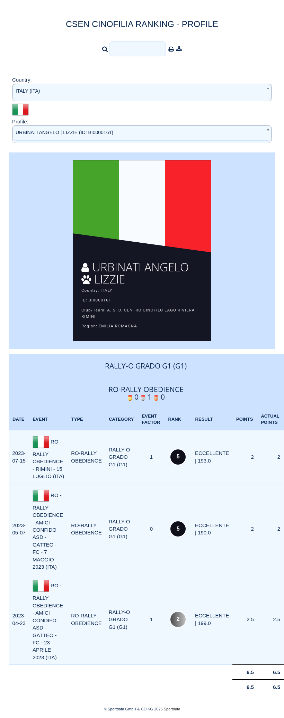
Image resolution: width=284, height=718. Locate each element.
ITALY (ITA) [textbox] (28, 91)
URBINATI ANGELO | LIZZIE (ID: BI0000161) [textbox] (64, 132)
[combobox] (142, 92)
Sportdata (172, 709)
